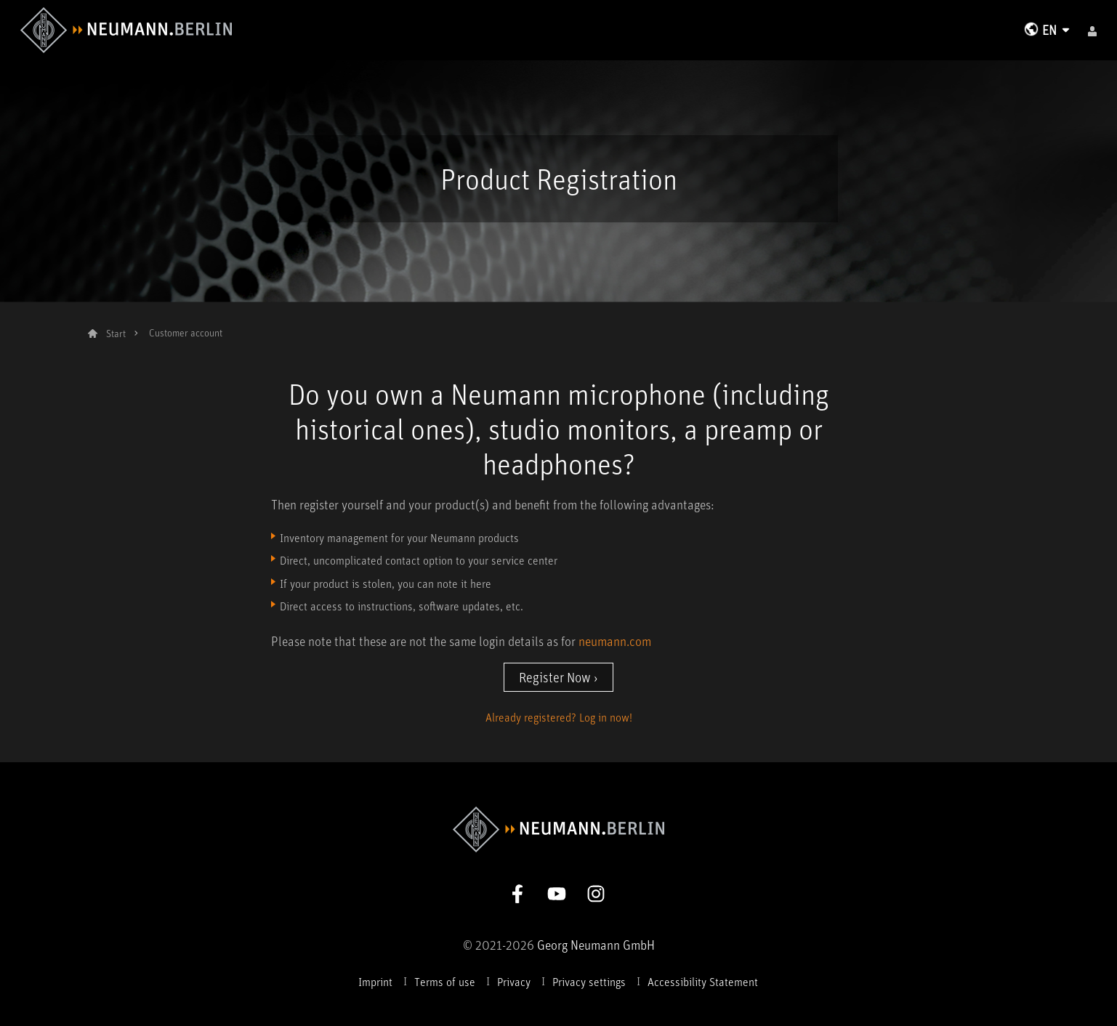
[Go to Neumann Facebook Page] (517, 891)
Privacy (514, 981)
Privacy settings (589, 981)
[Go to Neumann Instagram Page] (595, 891)
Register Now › (558, 677)
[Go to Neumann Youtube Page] (556, 891)
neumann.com (614, 641)
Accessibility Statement (703, 981)
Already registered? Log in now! (558, 717)
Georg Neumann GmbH (596, 945)
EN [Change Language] (1049, 30)
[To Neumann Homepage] (126, 28)
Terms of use (444, 981)
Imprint (375, 981)
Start (116, 333)
